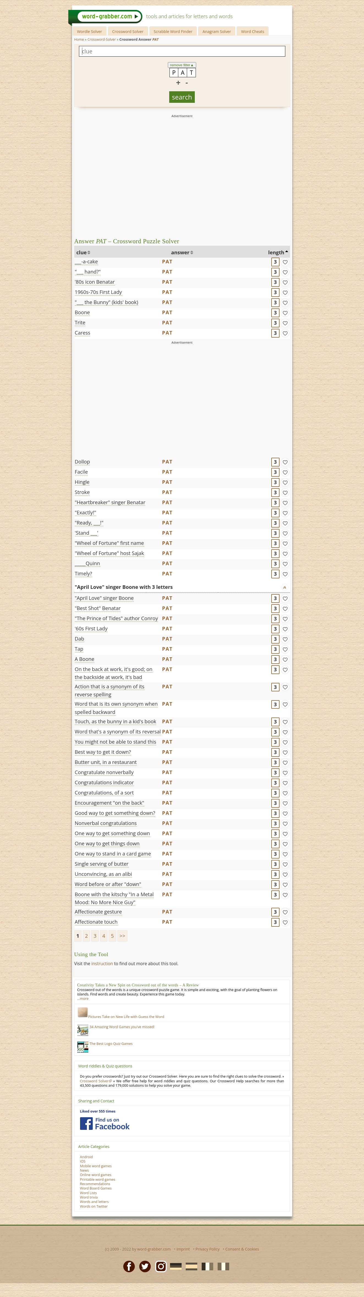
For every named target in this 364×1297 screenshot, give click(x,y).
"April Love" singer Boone (104, 598)
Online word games (95, 1174)
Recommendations (95, 1184)
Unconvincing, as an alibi (103, 874)
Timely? (83, 573)
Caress (83, 332)
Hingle (82, 482)
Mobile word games (96, 1166)
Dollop (82, 461)
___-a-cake (86, 261)
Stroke (82, 492)
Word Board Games (96, 1188)
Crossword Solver (128, 31)
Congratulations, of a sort (104, 792)
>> (122, 935)
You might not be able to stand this (115, 741)
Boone (82, 312)
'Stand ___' (86, 532)
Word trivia (89, 1197)
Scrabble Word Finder (173, 31)
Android (86, 1157)
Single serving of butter (102, 863)
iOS (83, 1161)
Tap (79, 648)
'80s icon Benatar (95, 281)
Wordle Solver (89, 31)
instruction (102, 964)
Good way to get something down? (115, 813)
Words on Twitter (94, 1206)
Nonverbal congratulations (106, 823)
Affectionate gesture (98, 911)
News (84, 1170)
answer (180, 252)
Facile (81, 471)
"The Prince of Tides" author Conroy (116, 618)
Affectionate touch (96, 921)
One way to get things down (107, 843)
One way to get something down (112, 833)
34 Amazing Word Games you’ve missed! (122, 1027)
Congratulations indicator (104, 782)
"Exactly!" (85, 512)
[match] (285, 262)
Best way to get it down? (103, 752)
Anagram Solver (216, 31)
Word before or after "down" (108, 884)
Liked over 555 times (98, 1111)
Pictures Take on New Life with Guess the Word (120, 1016)
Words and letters (94, 1201)
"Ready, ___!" (89, 522)
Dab (79, 638)
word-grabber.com (154, 1249)
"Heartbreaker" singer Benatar (110, 502)
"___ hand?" (88, 271)
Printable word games (97, 1179)
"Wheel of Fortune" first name (109, 543)
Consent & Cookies (242, 1249)
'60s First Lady (91, 628)
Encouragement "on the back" (109, 802)
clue (81, 252)
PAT (167, 261)
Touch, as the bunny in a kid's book (115, 721)
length (276, 252)
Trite (80, 322)
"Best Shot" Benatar (98, 608)
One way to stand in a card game (113, 853)
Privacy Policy (208, 1249)
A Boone (84, 659)
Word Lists (88, 1193)
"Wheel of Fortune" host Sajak (109, 553)
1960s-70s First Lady (98, 292)
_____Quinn (87, 563)
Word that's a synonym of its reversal (118, 731)
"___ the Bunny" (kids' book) (106, 302)
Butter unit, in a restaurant (106, 762)
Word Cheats (252, 31)
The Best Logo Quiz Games (111, 1043)
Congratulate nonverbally (104, 772)
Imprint (183, 1249)
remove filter (182, 65)
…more (83, 998)
